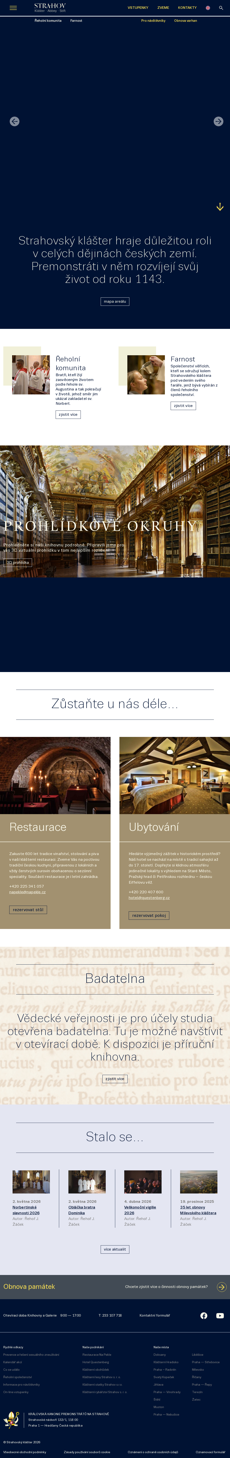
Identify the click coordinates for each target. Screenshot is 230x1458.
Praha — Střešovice (206, 1360)
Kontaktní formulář (155, 1314)
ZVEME (163, 7)
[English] (207, 7)
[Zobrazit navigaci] (13, 8)
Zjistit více (16, 207)
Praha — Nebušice (166, 1413)
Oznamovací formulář (210, 1450)
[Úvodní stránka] (50, 8)
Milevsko (198, 1368)
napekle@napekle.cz (27, 892)
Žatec (196, 1398)
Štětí (157, 1398)
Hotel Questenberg (96, 1360)
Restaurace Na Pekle (97, 1353)
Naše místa (161, 1345)
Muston (159, 1405)
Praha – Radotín (165, 1368)
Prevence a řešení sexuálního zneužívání (31, 1353)
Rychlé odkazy (13, 1345)
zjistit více (68, 415)
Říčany (196, 1375)
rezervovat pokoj (149, 914)
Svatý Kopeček (164, 1375)
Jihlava (158, 1383)
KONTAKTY (187, 7)
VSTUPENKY (138, 7)
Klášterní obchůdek (96, 1368)
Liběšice (197, 1353)
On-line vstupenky (15, 1390)
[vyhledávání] (221, 8)
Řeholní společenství (17, 1375)
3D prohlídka (18, 563)
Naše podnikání (93, 1345)
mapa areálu (115, 302)
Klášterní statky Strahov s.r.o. (103, 1383)
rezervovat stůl (28, 908)
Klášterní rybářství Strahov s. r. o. (105, 1390)
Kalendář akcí (12, 1360)
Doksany (160, 1353)
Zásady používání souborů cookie (87, 1450)
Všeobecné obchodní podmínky (24, 1450)
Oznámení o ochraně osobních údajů (153, 1450)
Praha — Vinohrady (167, 1390)
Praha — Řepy (202, 1383)
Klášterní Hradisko (166, 1360)
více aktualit (115, 1248)
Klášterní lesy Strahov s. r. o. (102, 1375)
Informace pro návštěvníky (21, 1383)
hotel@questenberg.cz (149, 898)
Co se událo (11, 1368)
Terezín (197, 1390)
